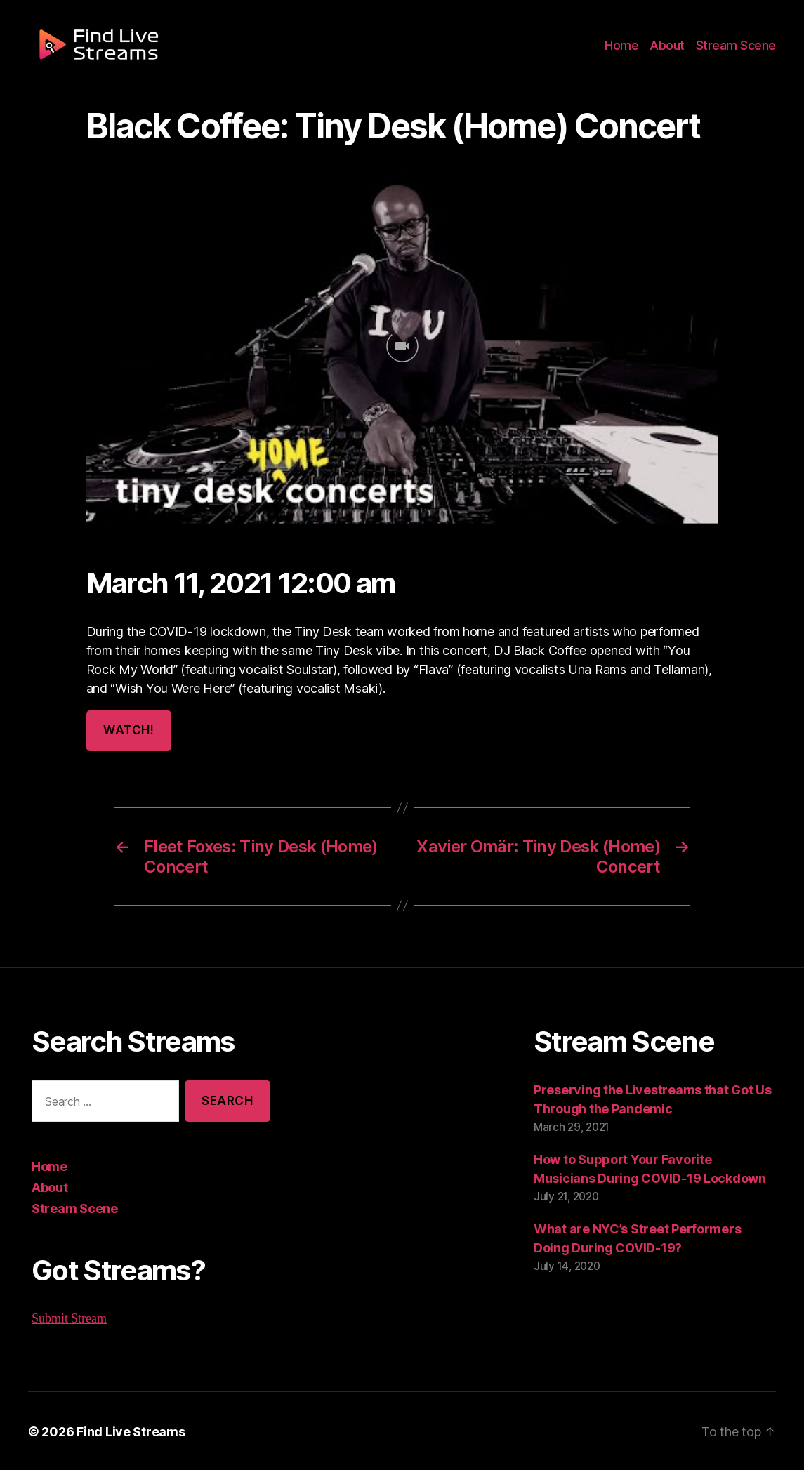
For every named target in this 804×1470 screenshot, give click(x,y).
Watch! (127, 730)
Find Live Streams (123, 1430)
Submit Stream (69, 1317)
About (673, 51)
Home (630, 51)
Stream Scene (738, 51)
